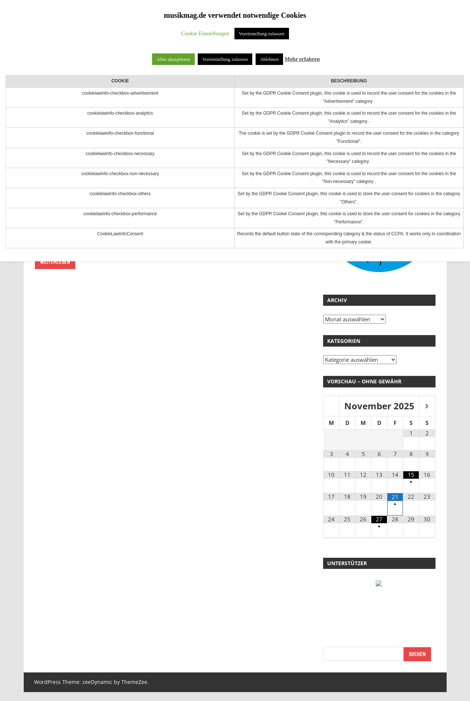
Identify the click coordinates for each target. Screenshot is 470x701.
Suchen (417, 654)
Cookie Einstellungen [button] (205, 33)
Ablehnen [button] (269, 59)
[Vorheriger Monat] (331, 406)
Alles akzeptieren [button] (173, 59)
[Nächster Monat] (427, 406)
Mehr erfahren (302, 59)
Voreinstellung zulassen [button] (262, 33)
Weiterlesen (55, 262)
